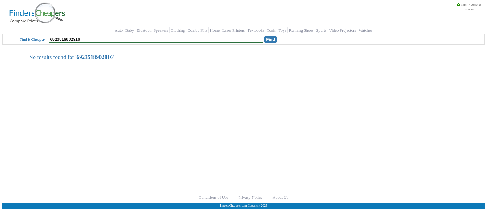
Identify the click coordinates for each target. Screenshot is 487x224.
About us (476, 4)
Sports (321, 30)
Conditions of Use (213, 197)
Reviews (469, 9)
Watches (365, 30)
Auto (119, 30)
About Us (280, 197)
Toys (282, 30)
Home (462, 4)
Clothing (178, 30)
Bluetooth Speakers (152, 30)
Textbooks (256, 30)
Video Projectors (342, 30)
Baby (129, 30)
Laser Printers (233, 30)
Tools (271, 30)
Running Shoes (301, 30)
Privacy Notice (250, 197)
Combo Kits (197, 30)
